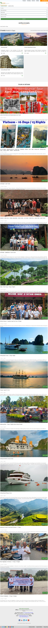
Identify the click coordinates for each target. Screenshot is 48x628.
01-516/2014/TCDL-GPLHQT (28, 612)
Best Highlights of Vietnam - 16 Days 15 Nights (10, 561)
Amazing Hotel (4, 47)
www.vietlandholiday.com (24, 616)
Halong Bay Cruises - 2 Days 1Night (7, 355)
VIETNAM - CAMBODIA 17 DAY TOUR (8, 252)
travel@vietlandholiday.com (23, 615)
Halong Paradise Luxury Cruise (6, 458)
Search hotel (11, 5)
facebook (19, 620)
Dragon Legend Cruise (5, 390)
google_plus (28, 620)
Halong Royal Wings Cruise (6, 493)
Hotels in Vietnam (40, 30)
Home (31, 30)
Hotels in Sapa (45, 30)
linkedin (24, 620)
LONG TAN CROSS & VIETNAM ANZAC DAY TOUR (10, 115)
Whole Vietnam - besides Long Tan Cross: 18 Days (10, 321)
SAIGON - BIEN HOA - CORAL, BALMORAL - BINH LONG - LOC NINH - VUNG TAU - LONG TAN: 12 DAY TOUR (22, 218)
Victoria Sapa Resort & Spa (30, 47)
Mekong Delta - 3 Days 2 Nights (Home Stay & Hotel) (11, 424)
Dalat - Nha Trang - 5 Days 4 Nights (7, 286)
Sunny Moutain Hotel (5, 69)
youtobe (22, 620)
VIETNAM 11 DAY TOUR (5, 183)
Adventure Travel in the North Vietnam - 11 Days (10, 527)
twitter (26, 620)
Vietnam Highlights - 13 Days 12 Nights (8, 596)
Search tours (4, 5)
